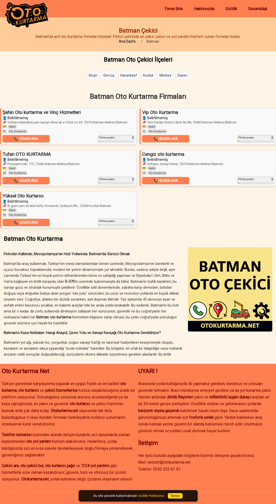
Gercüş (108, 75)
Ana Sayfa (127, 41)
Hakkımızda (204, 8)
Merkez (165, 75)
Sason (182, 75)
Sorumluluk (257, 8)
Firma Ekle (174, 8)
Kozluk (148, 75)
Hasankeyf (128, 75)
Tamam (175, 496)
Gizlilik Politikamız (151, 496)
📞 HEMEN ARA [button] (26, 139)
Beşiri (93, 75)
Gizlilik (231, 8)
